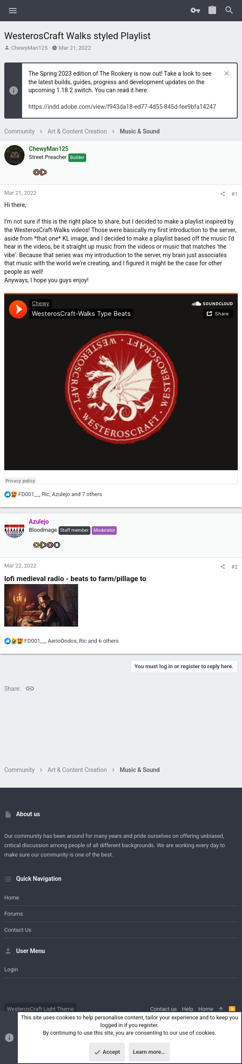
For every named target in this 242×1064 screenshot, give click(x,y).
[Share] (222, 194)
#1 (234, 194)
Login (11, 969)
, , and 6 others (71, 641)
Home (11, 897)
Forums (13, 914)
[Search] (229, 11)
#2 (234, 567)
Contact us (17, 930)
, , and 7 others (60, 494)
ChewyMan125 (29, 48)
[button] (13, 10)
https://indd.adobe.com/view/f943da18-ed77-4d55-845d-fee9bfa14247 (122, 106)
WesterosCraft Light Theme (40, 1009)
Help (187, 1009)
